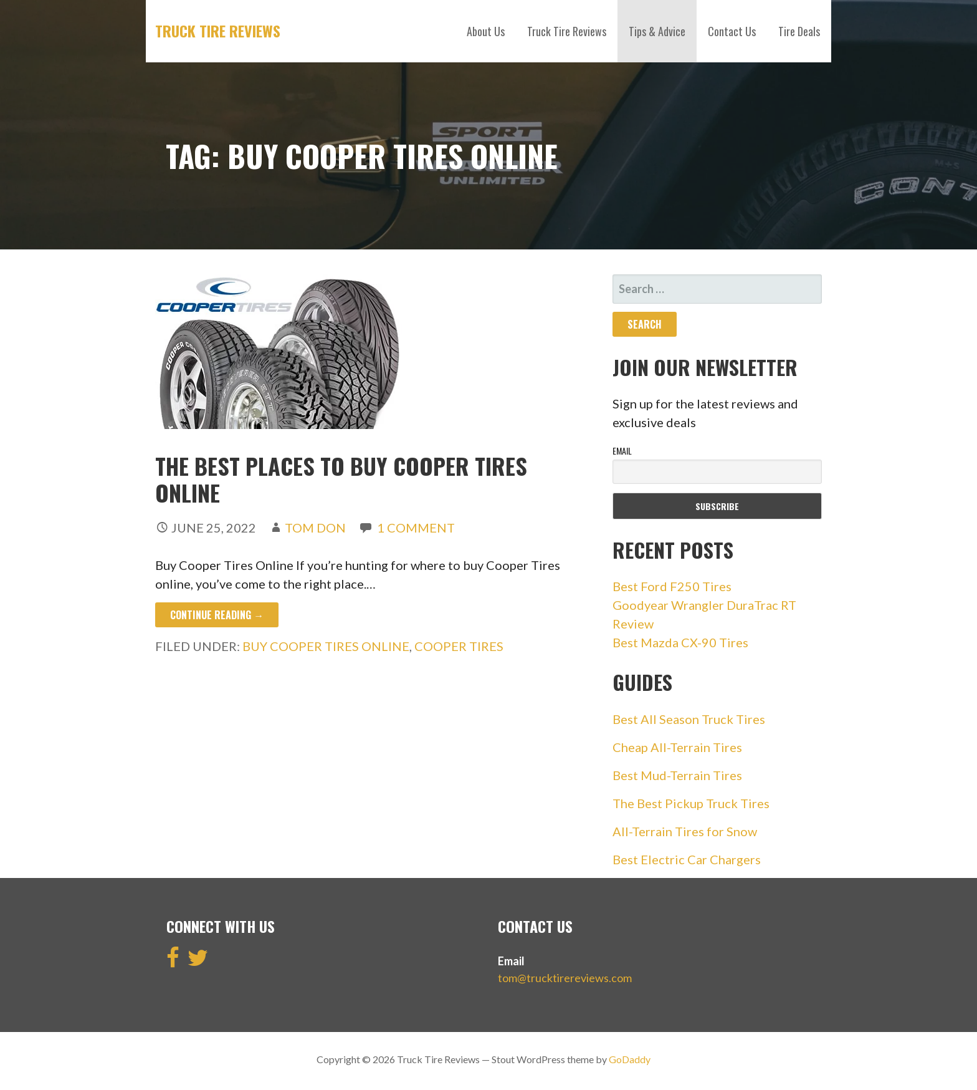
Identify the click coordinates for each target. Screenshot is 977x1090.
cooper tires (458, 646)
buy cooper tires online (325, 646)
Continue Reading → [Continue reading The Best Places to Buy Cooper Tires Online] (217, 614)
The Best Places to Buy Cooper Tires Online (341, 479)
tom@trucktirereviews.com (565, 978)
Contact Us (732, 31)
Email (622, 450)
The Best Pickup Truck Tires (691, 803)
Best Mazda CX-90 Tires (680, 642)
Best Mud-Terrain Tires (677, 775)
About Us (486, 31)
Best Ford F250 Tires (672, 586)
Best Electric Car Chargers (686, 859)
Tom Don (315, 527)
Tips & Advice (657, 31)
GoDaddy (630, 1059)
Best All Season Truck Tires (688, 718)
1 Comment (416, 527)
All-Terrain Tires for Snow (684, 831)
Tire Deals (799, 31)
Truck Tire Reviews (217, 30)
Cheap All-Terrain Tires (677, 747)
